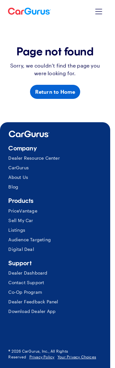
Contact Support (26, 282)
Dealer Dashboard (27, 273)
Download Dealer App (32, 311)
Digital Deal (21, 249)
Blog (13, 186)
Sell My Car (20, 220)
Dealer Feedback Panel (33, 301)
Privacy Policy (42, 357)
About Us (18, 177)
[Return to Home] (55, 92)
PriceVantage (22, 210)
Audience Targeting (29, 239)
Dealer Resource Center (33, 158)
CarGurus (18, 167)
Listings (16, 230)
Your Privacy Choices (76, 357)
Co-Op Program (25, 292)
